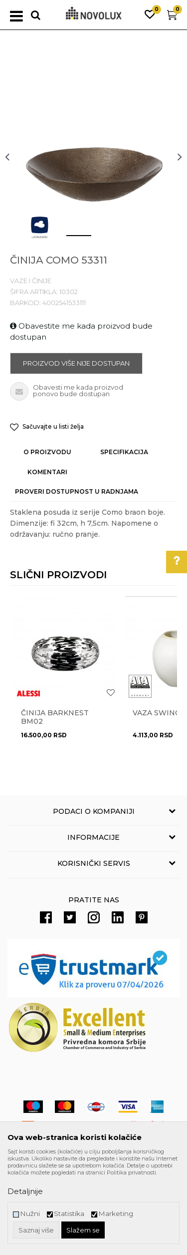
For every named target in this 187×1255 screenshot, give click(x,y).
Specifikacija (124, 452)
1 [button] (70, 239)
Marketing (115, 1213)
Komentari (47, 472)
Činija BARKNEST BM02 (55, 717)
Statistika (69, 1213)
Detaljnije (25, 1191)
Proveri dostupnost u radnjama (76, 491)
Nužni (30, 1213)
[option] (93, 156)
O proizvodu (47, 452)
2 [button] (101, 239)
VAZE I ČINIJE (30, 281)
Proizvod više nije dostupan (76, 363)
